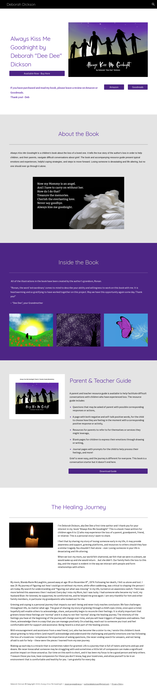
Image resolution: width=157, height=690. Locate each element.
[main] (37, 51)
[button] (153, 4)
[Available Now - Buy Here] (37, 73)
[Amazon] (114, 87)
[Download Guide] (108, 471)
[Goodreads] (138, 87)
